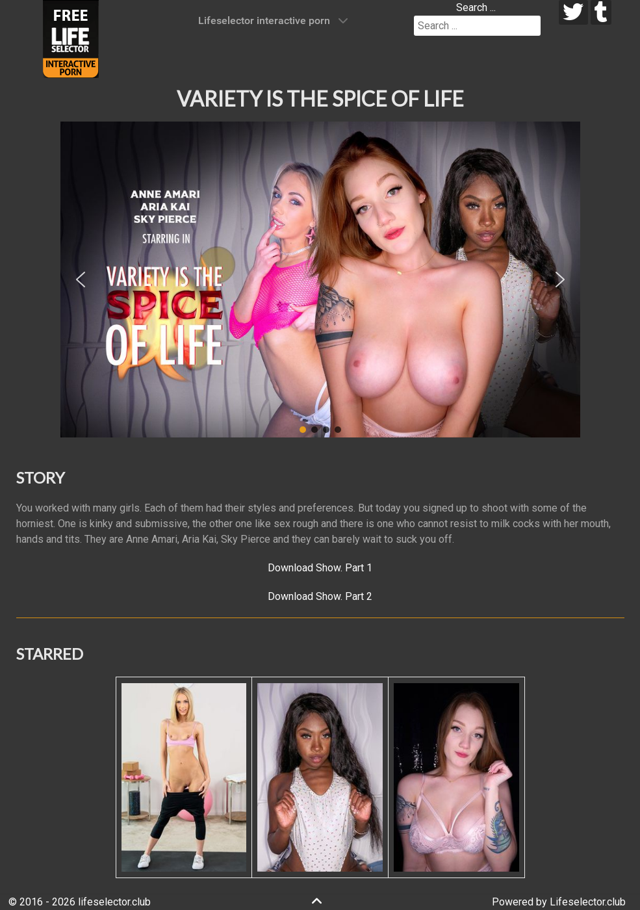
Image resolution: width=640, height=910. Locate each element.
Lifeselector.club (588, 902)
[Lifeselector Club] (71, 38)
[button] (80, 279)
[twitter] (573, 12)
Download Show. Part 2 (320, 596)
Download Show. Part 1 (320, 568)
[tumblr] (601, 12)
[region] (320, 279)
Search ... (476, 7)
